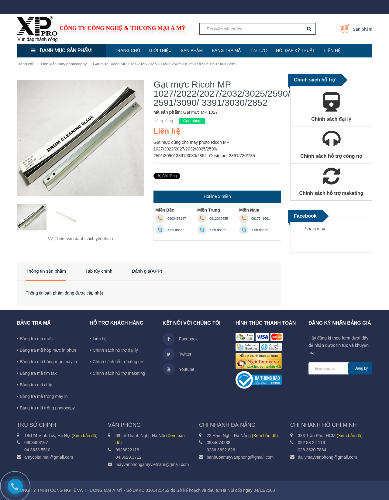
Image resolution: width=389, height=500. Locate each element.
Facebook (315, 228)
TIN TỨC (258, 50)
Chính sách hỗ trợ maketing (119, 373)
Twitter (177, 354)
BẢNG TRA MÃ (226, 50)
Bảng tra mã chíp (36, 384)
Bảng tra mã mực (36, 338)
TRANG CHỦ (127, 50)
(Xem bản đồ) (85, 435)
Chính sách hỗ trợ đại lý (115, 350)
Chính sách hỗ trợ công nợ (118, 361)
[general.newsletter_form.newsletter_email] (340, 368)
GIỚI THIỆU (160, 50)
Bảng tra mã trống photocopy (47, 407)
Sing (169, 121)
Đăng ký (361, 368)
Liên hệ (100, 338)
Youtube (178, 369)
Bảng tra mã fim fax (38, 373)
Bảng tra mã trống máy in (44, 396)
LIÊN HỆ (332, 50)
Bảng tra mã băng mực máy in (48, 361)
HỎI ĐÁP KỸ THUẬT (295, 50)
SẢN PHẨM (192, 50)
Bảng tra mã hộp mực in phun (48, 350)
